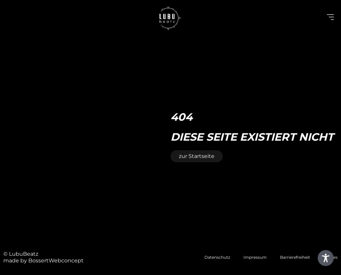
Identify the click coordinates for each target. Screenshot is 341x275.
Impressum (255, 257)
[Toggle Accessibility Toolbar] (325, 258)
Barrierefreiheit (295, 257)
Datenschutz (217, 257)
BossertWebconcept (56, 260)
